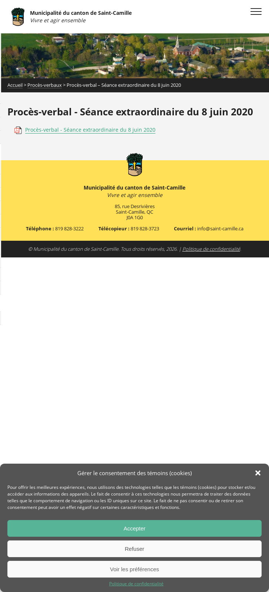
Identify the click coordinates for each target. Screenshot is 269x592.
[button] (258, 473)
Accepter (134, 528)
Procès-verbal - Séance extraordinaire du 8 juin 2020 (90, 129)
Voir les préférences (134, 569)
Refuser (134, 549)
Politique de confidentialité (136, 583)
